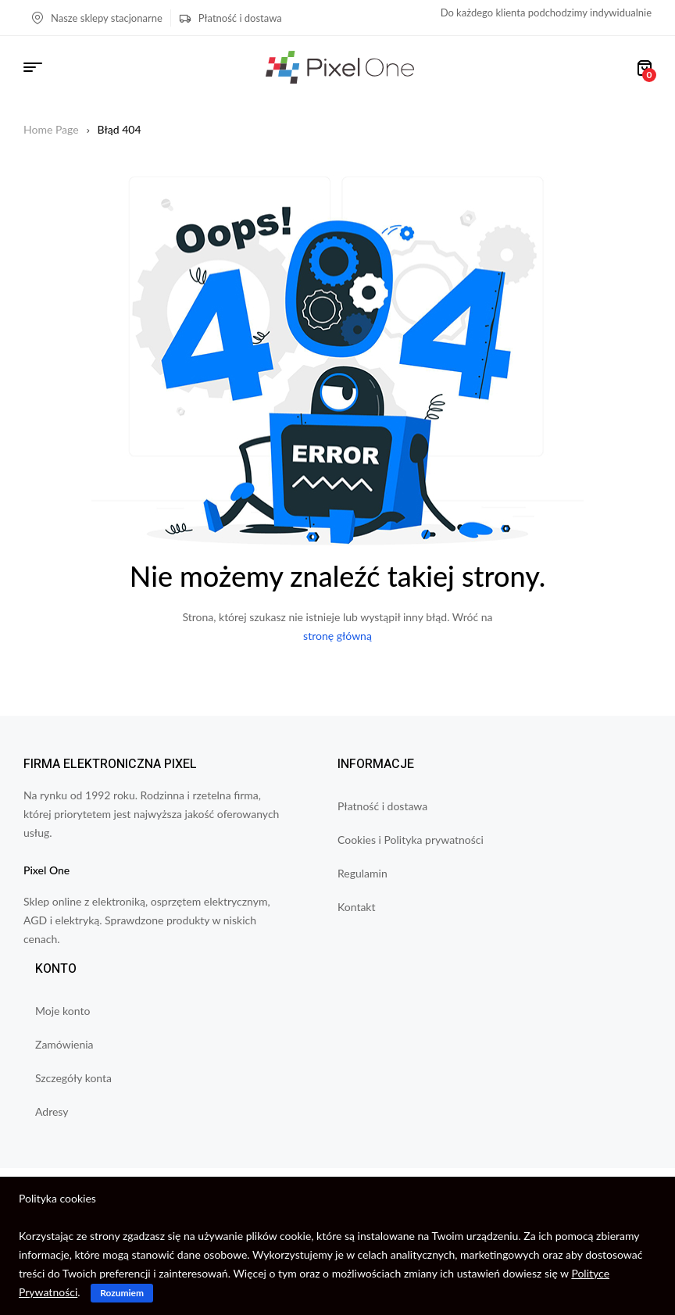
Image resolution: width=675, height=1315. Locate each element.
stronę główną (337, 635)
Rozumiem (122, 1293)
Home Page (51, 129)
